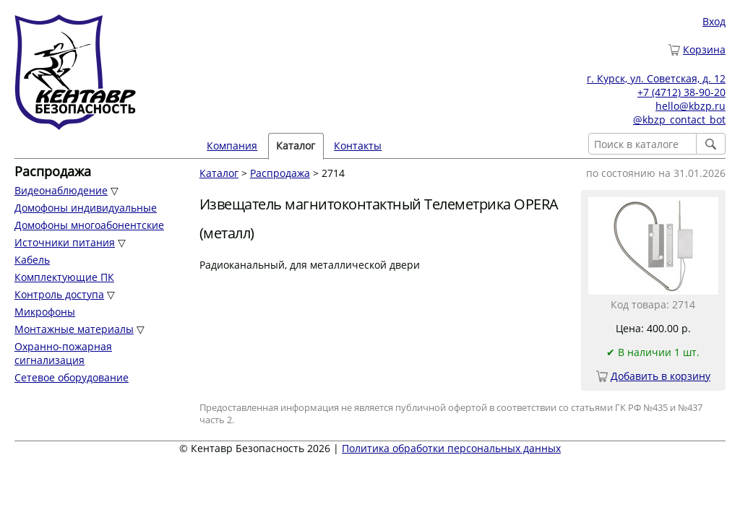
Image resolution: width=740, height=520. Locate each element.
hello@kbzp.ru (690, 106)
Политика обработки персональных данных (451, 448)
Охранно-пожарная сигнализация (63, 353)
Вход (714, 21)
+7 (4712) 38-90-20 (681, 92)
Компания (232, 145)
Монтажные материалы (74, 329)
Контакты (358, 145)
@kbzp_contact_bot (679, 119)
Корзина (704, 49)
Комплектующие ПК (64, 277)
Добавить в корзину (660, 376)
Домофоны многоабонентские (89, 225)
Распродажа (280, 173)
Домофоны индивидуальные (85, 207)
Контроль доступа (59, 294)
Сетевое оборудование (71, 377)
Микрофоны (44, 311)
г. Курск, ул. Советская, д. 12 (656, 78)
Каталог (295, 145)
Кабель (32, 259)
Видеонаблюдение (61, 190)
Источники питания (64, 242)
